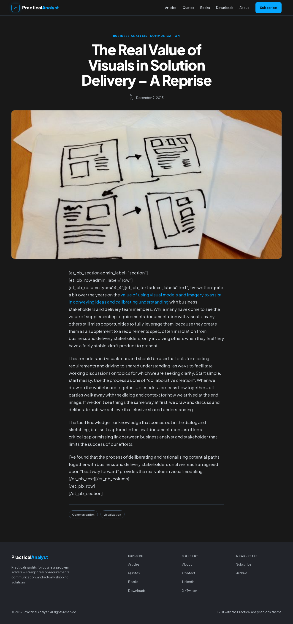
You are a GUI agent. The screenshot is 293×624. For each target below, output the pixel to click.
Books (133, 582)
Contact (188, 573)
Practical (40, 7)
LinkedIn (188, 582)
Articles (133, 564)
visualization (112, 514)
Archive (241, 573)
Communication (165, 36)
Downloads (137, 590)
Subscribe (268, 7)
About (187, 564)
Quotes (134, 573)
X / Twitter (189, 590)
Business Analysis (130, 36)
